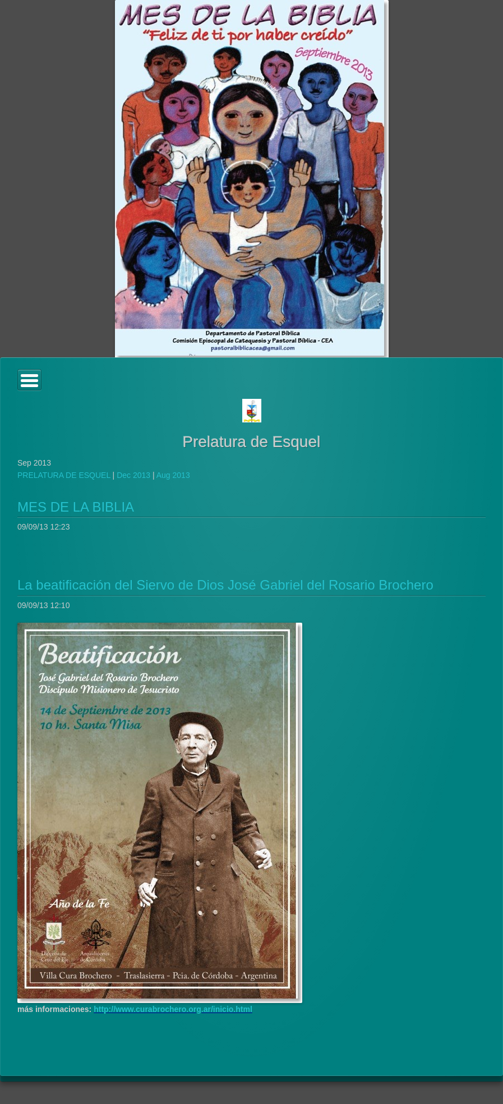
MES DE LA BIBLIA (75, 506)
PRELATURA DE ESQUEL (63, 475)
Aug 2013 (173, 475)
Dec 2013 (133, 475)
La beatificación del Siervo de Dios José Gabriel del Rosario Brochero (225, 584)
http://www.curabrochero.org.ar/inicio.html (173, 1009)
